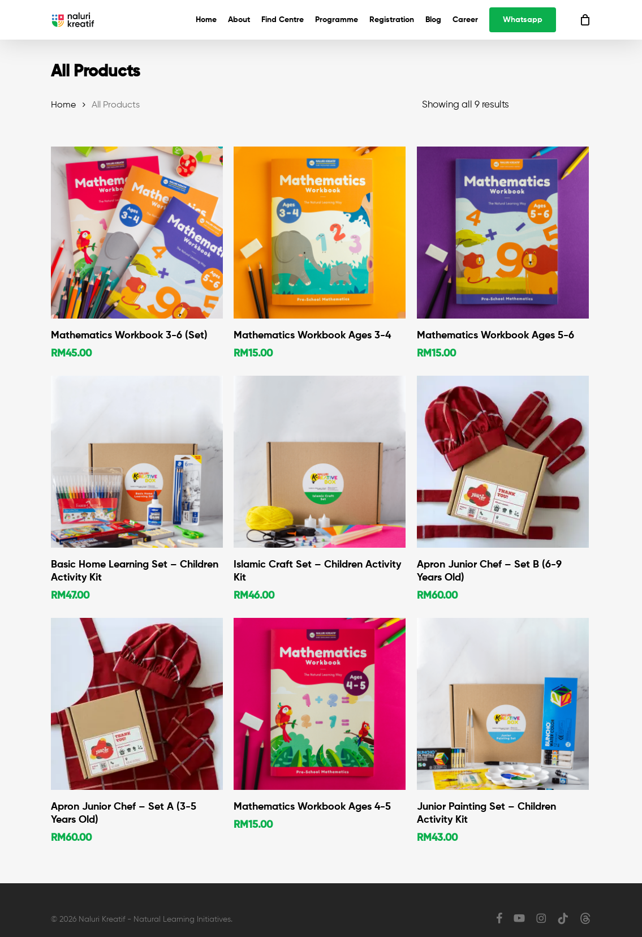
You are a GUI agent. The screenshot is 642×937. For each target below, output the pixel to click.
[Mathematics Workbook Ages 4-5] (320, 704)
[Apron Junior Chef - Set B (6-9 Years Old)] (503, 462)
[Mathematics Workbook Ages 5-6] (503, 233)
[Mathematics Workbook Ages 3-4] (320, 233)
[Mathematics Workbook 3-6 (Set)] (137, 233)
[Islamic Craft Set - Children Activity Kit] (320, 462)
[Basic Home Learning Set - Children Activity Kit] (137, 462)
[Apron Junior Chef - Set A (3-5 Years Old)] (137, 704)
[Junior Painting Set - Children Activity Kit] (503, 704)
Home (63, 105)
